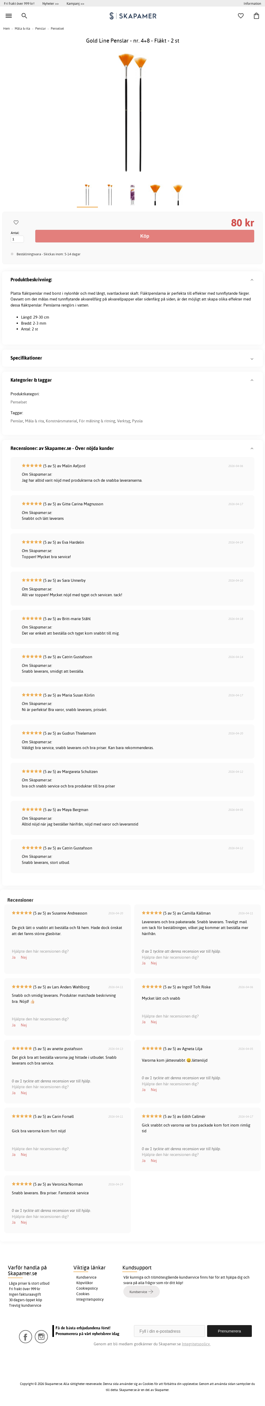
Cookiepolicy (87, 1288)
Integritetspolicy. (196, 1343)
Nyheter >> (50, 3)
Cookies (82, 1293)
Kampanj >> (75, 3)
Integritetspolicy (90, 1299)
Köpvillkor (84, 1282)
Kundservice (86, 1277)
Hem (6, 28)
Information (252, 3)
